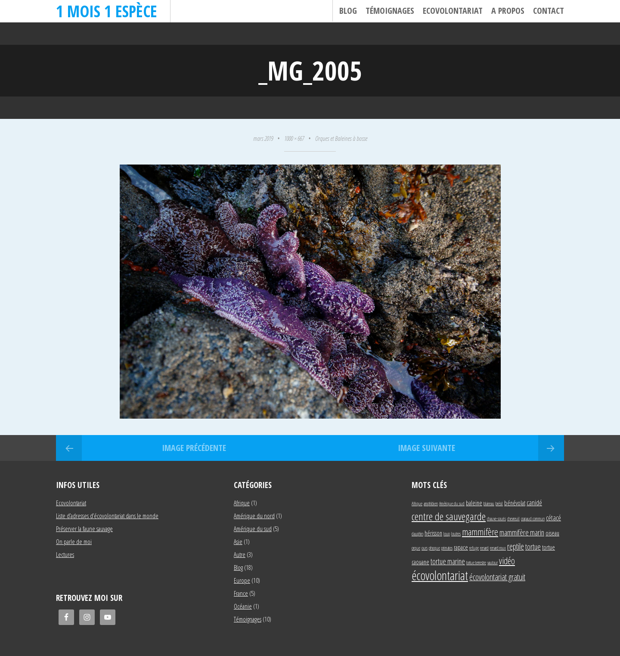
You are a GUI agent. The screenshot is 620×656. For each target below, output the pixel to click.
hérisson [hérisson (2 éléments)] (433, 533)
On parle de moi (74, 541)
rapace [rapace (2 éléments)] (461, 547)
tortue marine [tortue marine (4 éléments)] (448, 561)
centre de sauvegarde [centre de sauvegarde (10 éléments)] (449, 516)
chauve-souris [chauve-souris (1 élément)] (496, 519)
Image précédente (194, 448)
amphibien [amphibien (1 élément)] (431, 504)
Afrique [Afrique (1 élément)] (417, 504)
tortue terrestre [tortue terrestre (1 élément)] (476, 563)
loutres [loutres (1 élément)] (456, 534)
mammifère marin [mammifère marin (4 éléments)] (521, 532)
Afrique (242, 502)
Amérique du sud (253, 528)
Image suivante (426, 448)
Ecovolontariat (453, 10)
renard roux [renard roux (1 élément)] (498, 548)
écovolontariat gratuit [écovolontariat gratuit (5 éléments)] (497, 577)
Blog (348, 10)
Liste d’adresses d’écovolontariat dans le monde (107, 515)
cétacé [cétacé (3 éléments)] (553, 517)
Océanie (243, 606)
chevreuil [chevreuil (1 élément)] (513, 519)
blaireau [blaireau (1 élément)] (489, 504)
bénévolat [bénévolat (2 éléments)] (514, 503)
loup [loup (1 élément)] (446, 534)
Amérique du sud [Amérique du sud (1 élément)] (452, 504)
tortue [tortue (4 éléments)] (533, 546)
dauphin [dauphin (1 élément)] (417, 534)
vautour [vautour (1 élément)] (492, 563)
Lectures (65, 554)
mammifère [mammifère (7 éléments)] (480, 531)
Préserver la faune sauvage (84, 528)
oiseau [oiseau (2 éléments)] (552, 533)
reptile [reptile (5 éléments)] (515, 546)
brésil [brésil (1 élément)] (499, 504)
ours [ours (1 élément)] (425, 548)
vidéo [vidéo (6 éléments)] (507, 560)
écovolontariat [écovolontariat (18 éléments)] (440, 575)
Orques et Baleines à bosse (341, 138)
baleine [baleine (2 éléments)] (474, 503)
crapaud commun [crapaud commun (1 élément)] (533, 519)
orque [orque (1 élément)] (416, 548)
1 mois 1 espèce (106, 11)
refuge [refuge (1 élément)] (474, 548)
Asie (238, 541)
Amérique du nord (254, 515)
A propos (507, 10)
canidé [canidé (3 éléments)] (534, 502)
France (241, 593)
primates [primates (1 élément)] (447, 548)
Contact (548, 10)
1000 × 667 (294, 138)
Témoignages (390, 10)
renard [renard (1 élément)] (484, 548)
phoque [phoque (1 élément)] (434, 548)
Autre (239, 554)
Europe (242, 580)
